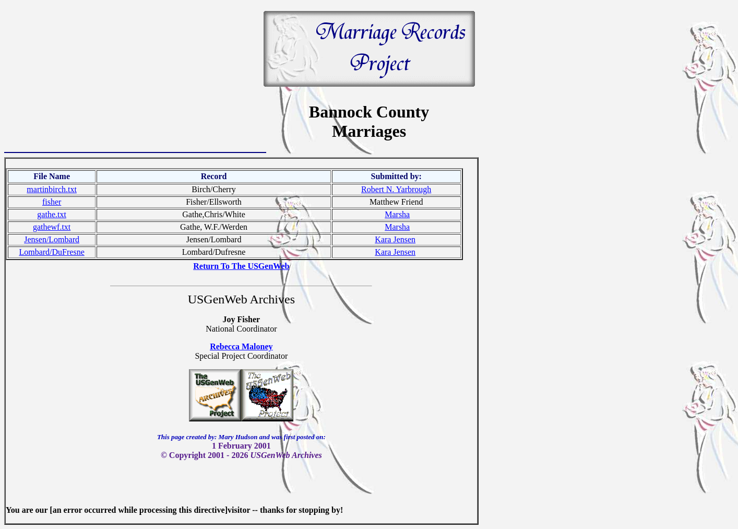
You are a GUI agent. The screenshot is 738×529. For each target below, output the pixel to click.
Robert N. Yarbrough (396, 189)
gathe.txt (51, 214)
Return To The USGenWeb (241, 266)
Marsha (397, 214)
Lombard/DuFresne (51, 252)
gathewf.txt (51, 226)
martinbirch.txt (52, 189)
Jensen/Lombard (51, 239)
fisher (51, 201)
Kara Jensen (395, 239)
